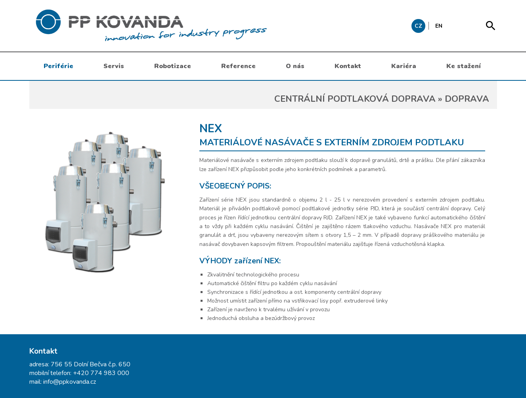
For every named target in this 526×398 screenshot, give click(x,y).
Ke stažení (463, 66)
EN (438, 26)
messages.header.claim (191, 26)
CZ (418, 26)
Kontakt (348, 66)
